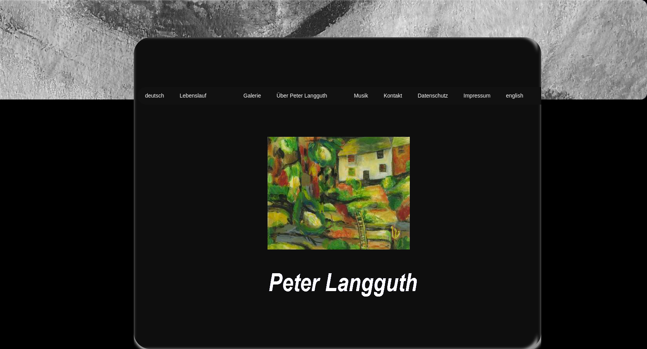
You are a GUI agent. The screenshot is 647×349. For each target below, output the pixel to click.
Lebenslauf (193, 95)
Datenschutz (433, 95)
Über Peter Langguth (301, 95)
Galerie (252, 95)
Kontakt (393, 95)
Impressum (476, 95)
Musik (361, 95)
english (514, 95)
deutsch (154, 95)
